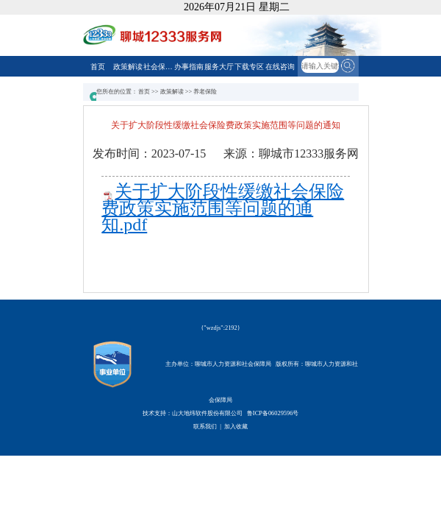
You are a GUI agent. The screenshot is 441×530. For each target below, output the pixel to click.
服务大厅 (219, 67)
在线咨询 (280, 67)
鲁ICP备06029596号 (273, 413)
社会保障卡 (158, 67)
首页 (97, 67)
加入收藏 (236, 426)
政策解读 (128, 67)
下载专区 (249, 67)
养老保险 (205, 91)
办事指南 (189, 67)
